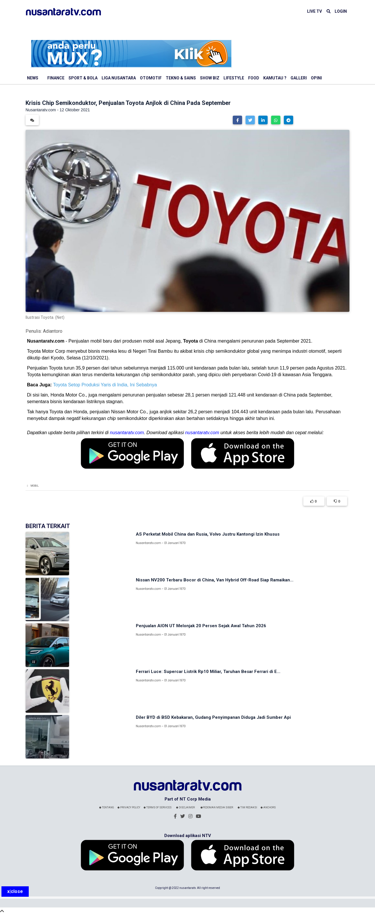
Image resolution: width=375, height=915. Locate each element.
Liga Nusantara (119, 78)
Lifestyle (233, 78)
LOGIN (341, 11)
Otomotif (151, 78)
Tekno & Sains (181, 78)
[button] (237, 120)
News (32, 78)
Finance (55, 78)
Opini (316, 78)
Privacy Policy (129, 807)
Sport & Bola (83, 78)
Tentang (106, 807)
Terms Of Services (158, 807)
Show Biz (209, 78)
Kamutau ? (274, 78)
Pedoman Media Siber (217, 807)
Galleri (299, 78)
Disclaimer (185, 807)
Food (253, 78)
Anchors (268, 807)
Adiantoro (52, 331)
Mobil (34, 485)
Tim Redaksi (247, 807)
